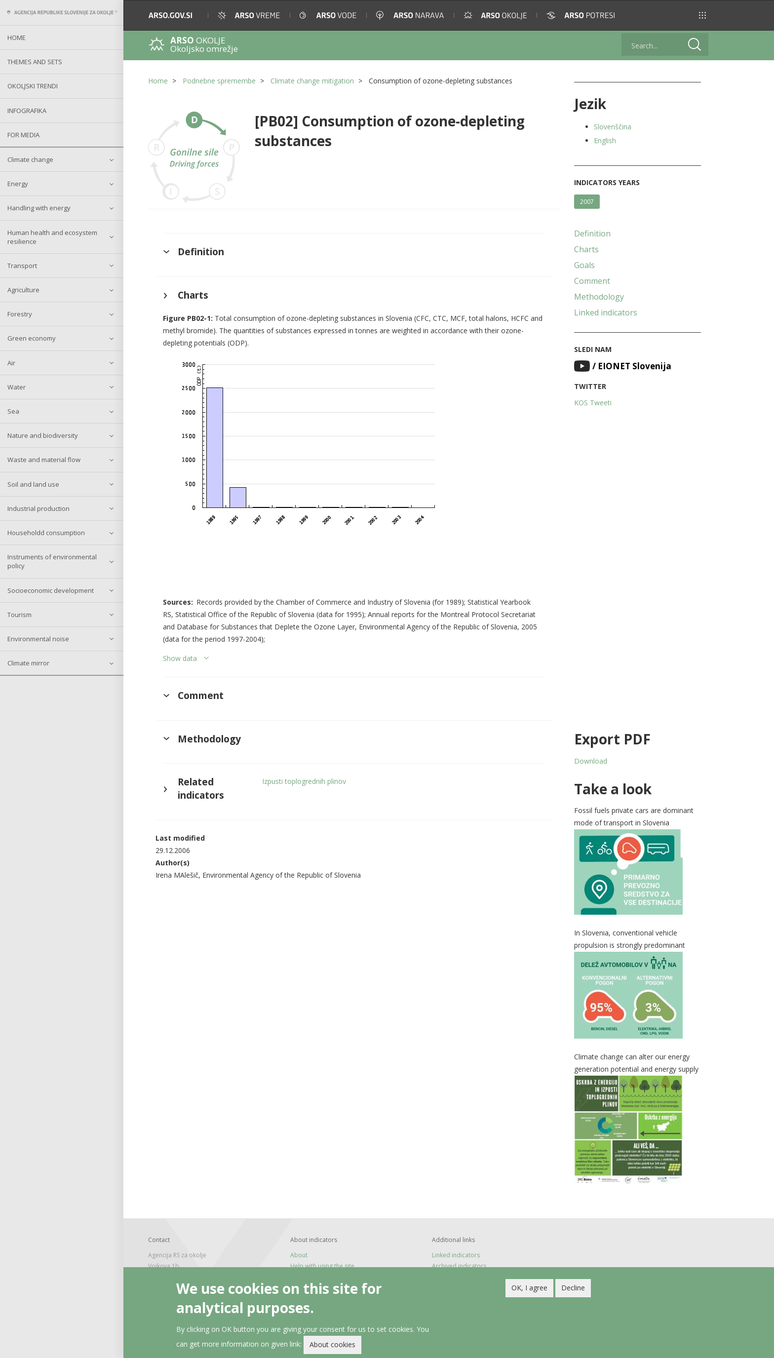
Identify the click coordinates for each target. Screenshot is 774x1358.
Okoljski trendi (32, 85)
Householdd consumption (46, 532)
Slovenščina (612, 126)
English (605, 140)
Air (11, 362)
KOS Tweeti (593, 402)
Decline (573, 1287)
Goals (584, 265)
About (299, 1255)
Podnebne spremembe (219, 80)
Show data (180, 658)
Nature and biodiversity (42, 435)
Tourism (19, 614)
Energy (17, 183)
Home (16, 37)
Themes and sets (34, 61)
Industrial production (38, 508)
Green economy (31, 338)
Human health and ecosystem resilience (52, 237)
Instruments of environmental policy (52, 561)
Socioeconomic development (50, 590)
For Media (23, 134)
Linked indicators (605, 312)
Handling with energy (39, 207)
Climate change (30, 159)
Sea (13, 411)
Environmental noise (38, 638)
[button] (702, 15)
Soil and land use (33, 484)
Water (16, 387)
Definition (592, 233)
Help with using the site (322, 1266)
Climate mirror (28, 663)
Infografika (26, 110)
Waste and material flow (43, 459)
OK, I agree (529, 1287)
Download (590, 761)
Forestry (19, 314)
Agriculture (23, 289)
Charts (586, 249)
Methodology (599, 296)
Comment (592, 280)
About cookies (332, 1344)
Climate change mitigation (312, 80)
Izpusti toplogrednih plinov (304, 781)
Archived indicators (459, 1266)
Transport (22, 265)
